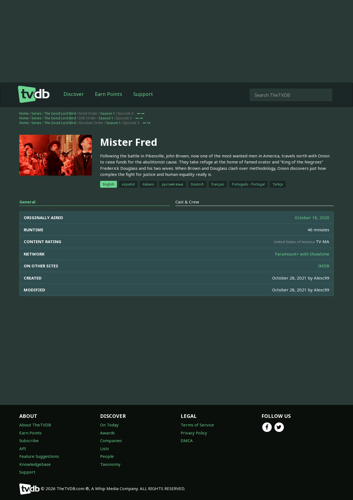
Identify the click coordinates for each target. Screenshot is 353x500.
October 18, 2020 (312, 217)
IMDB (323, 265)
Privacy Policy (194, 433)
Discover (73, 94)
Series (36, 113)
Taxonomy (110, 464)
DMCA (187, 440)
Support (143, 94)
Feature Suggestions (39, 456)
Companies (111, 440)
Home (24, 113)
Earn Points (108, 94)
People (107, 456)
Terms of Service (197, 425)
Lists (104, 448)
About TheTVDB (35, 425)
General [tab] (27, 202)
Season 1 (107, 113)
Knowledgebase (35, 464)
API (22, 448)
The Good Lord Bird (60, 113)
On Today (109, 425)
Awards (107, 433)
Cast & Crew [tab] (187, 202)
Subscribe (29, 440)
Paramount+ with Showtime (302, 254)
